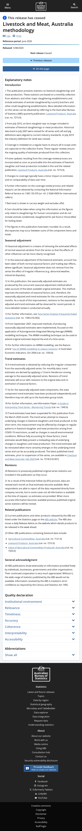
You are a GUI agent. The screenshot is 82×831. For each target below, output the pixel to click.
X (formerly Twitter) (42, 789)
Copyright (41, 809)
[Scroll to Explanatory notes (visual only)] (34, 80)
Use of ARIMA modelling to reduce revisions (35, 348)
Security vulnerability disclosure (41, 760)
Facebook (43, 781)
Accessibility (41, 822)
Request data (41, 720)
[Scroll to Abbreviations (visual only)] (28, 648)
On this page (42, 68)
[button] (8, 6)
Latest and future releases (41, 692)
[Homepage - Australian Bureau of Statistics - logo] (41, 6)
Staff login (41, 826)
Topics (41, 696)
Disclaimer (41, 813)
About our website (41, 735)
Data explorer (41, 712)
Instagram (42, 785)
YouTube (42, 797)
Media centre (41, 744)
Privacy (41, 818)
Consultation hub (41, 752)
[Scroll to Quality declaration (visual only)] (35, 595)
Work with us (41, 740)
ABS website (51, 519)
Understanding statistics (41, 724)
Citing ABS (41, 748)
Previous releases (42, 60)
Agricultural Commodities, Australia (26, 538)
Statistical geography (41, 704)
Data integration (41, 716)
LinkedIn (42, 793)
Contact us (41, 756)
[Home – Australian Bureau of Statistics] (41, 674)
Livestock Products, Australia (61, 113)
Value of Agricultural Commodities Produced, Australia (36, 547)
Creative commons (41, 805)
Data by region (41, 700)
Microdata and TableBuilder (41, 708)
